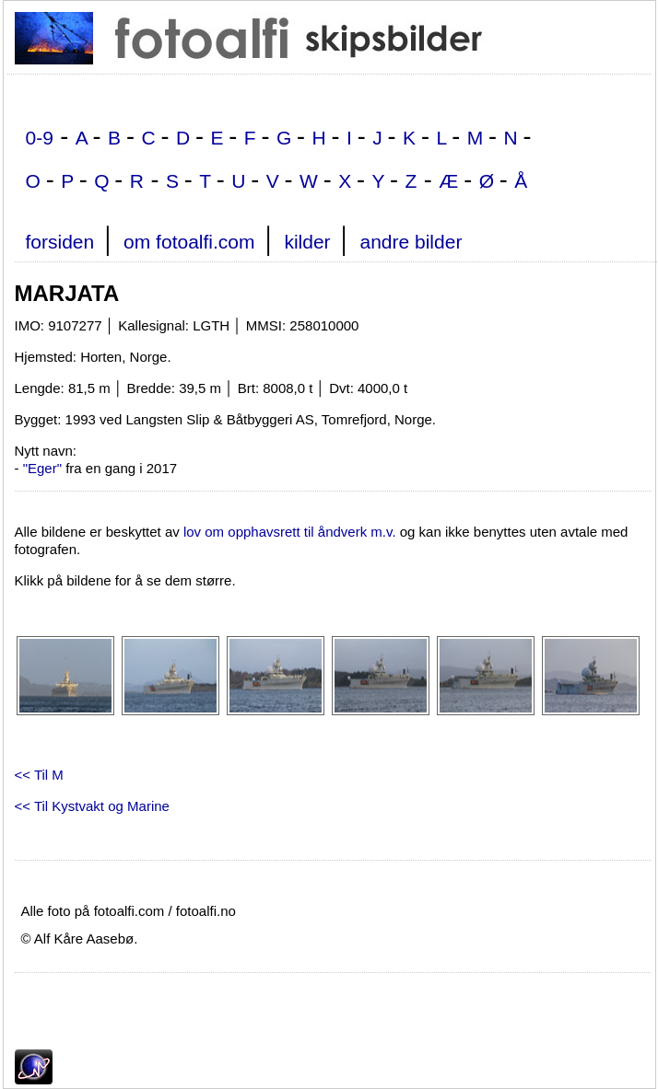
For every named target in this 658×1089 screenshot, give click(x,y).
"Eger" (42, 468)
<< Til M (39, 774)
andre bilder (410, 241)
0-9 (39, 137)
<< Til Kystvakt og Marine (92, 806)
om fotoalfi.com (188, 241)
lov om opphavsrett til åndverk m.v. (289, 531)
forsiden (60, 241)
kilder (307, 241)
